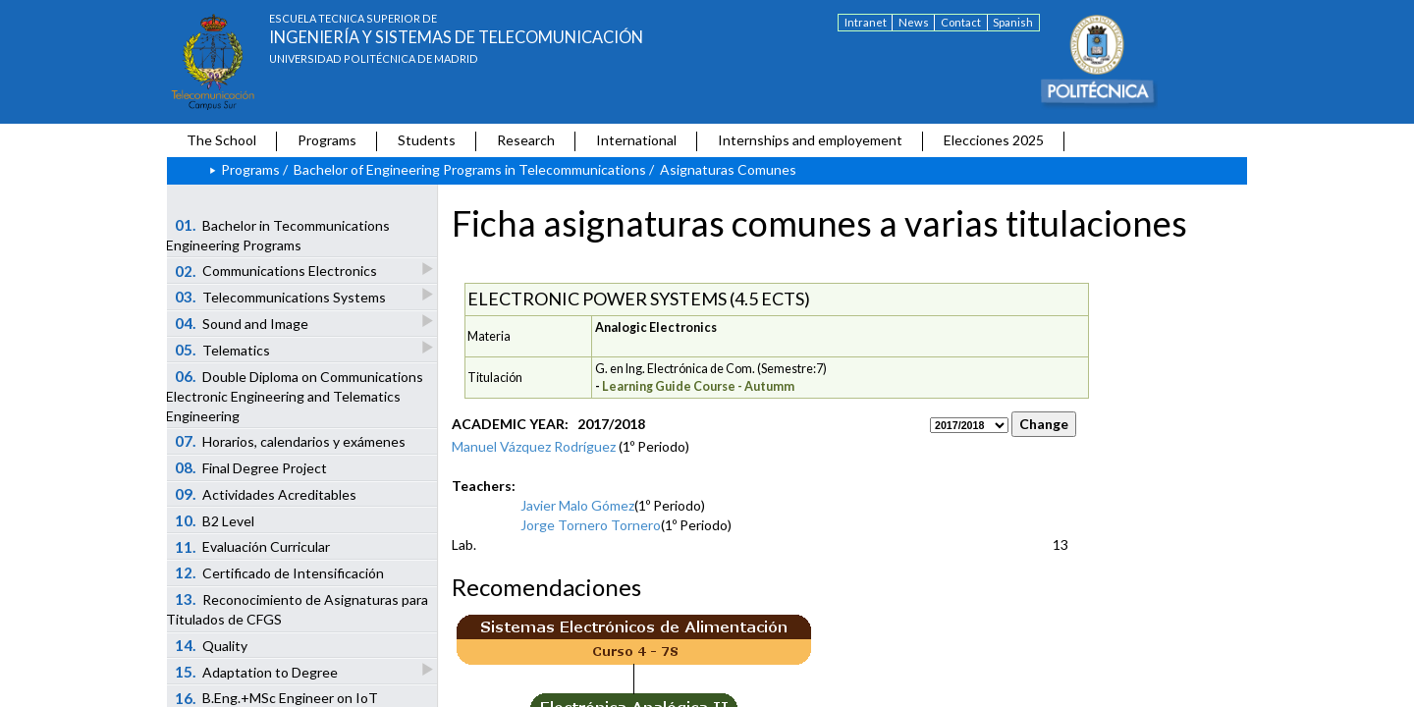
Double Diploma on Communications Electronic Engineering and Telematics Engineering (294, 395)
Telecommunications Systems (282, 296)
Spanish (1013, 22)
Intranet (865, 22)
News (913, 22)
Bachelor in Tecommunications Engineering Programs (278, 234)
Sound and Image (243, 322)
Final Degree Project (251, 467)
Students (427, 140)
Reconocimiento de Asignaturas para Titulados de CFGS (297, 608)
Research (526, 140)
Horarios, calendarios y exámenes (291, 441)
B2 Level (215, 520)
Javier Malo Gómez (577, 505)
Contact (961, 22)
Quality (211, 645)
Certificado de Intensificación (280, 572)
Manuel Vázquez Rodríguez (534, 446)
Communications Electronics (277, 270)
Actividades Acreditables (266, 494)
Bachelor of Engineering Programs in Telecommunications (470, 169)
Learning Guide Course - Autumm (698, 386)
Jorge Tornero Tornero (590, 525)
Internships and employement (810, 140)
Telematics (224, 349)
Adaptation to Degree (258, 671)
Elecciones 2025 (994, 140)
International (636, 140)
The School (221, 140)
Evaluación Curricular (253, 547)
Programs (327, 140)
